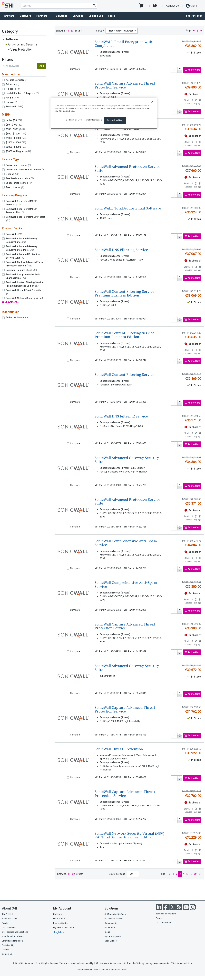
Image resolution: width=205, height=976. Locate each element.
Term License (15, 187)
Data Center (110, 927)
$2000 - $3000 (16, 147)
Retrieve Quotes (60, 923)
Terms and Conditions (166, 913)
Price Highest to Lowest (120, 30)
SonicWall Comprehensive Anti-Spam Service (23, 276)
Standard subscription (20, 178)
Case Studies (111, 941)
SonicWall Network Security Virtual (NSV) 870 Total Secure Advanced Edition (129, 835)
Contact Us (172, 5)
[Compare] (68, 69)
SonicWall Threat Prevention (119, 749)
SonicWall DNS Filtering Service (121, 250)
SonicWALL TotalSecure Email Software (128, 208)
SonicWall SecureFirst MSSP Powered (21, 203)
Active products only (17, 317)
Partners (42, 15)
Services (78, 15)
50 (195, 874)
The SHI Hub (7, 914)
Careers (5, 949)
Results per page (116, 874)
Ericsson (12, 84)
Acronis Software (17, 80)
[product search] (59, 6)
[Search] (94, 5)
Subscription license (20, 183)
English (58, 932)
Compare (75, 69)
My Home (57, 914)
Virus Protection (21, 49)
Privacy (159, 918)
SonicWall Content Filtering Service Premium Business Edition (24, 284)
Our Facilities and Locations (15, 932)
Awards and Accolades (13, 936)
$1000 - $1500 (16, 138)
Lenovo (12, 102)
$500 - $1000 (16, 133)
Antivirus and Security (22, 44)
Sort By (100, 30)
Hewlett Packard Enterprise (22, 93)
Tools (111, 15)
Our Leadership (9, 927)
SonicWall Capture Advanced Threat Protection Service (25, 264)
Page (188, 30)
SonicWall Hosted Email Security (23, 292)
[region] (103, 113)
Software (25, 15)
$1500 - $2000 (16, 142)
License (12, 174)
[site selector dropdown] (156, 5)
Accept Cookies (114, 120)
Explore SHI (96, 15)
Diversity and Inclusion (12, 941)
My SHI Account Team (63, 927)
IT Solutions (60, 15)
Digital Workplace (113, 936)
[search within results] (19, 66)
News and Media (9, 918)
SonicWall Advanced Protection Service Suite (23, 256)
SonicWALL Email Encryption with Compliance (123, 44)
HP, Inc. (12, 97)
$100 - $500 (15, 129)
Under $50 (14, 120)
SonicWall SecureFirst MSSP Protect (25, 219)
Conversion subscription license (25, 169)
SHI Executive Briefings (115, 914)
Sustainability (8, 945)
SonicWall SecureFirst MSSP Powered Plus (21, 211)
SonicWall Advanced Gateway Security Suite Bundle (21, 248)
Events (5, 923)
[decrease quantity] (179, 71)
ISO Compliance (163, 922)
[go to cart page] (142, 5)
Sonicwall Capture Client (21, 270)
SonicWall (14, 106)
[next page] (201, 31)
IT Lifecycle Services (114, 918)
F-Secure (13, 89)
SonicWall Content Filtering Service (124, 374)
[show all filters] (24, 302)
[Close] (152, 101)
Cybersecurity (111, 923)
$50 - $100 (14, 124)
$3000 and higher (18, 151)
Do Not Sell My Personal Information (84, 120)
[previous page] (194, 31)
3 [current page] (197, 30)
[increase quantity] (179, 68)
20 (131, 874)
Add (41, 66)
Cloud (107, 932)
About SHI (9, 908)
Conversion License (18, 165)
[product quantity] (174, 70)
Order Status (59, 918)
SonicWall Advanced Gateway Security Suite (21, 240)
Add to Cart (192, 69)
